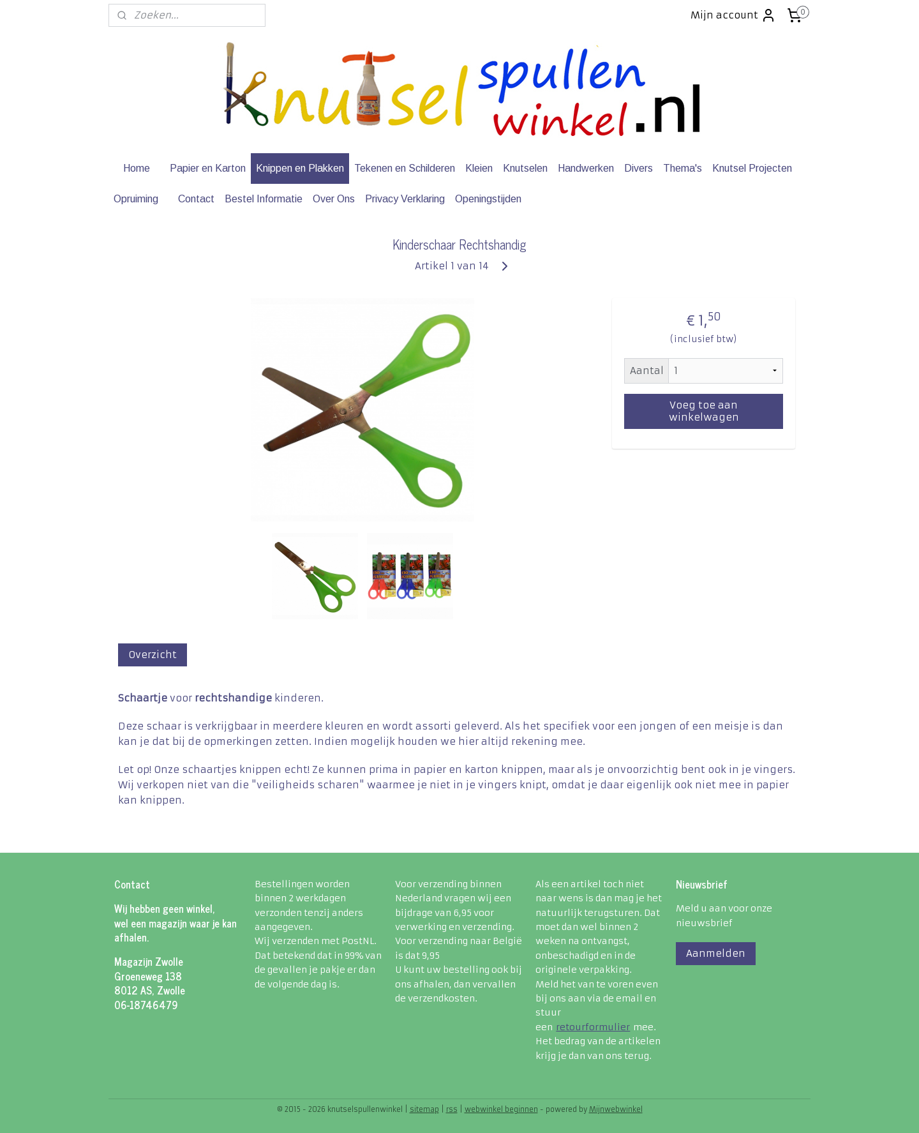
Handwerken (586, 168)
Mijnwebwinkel (616, 1109)
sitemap (424, 1109)
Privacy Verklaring (405, 198)
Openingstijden (488, 198)
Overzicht (152, 655)
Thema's (682, 168)
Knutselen (525, 168)
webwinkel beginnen (501, 1109)
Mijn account (733, 15)
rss (452, 1109)
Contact (196, 198)
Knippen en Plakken (300, 168)
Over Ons (334, 198)
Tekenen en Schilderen (404, 168)
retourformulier (593, 1027)
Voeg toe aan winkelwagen (703, 411)
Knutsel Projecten (752, 168)
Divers (638, 168)
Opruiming (136, 198)
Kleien (479, 168)
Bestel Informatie (264, 198)
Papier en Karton (208, 168)
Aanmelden (715, 953)
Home (136, 168)
